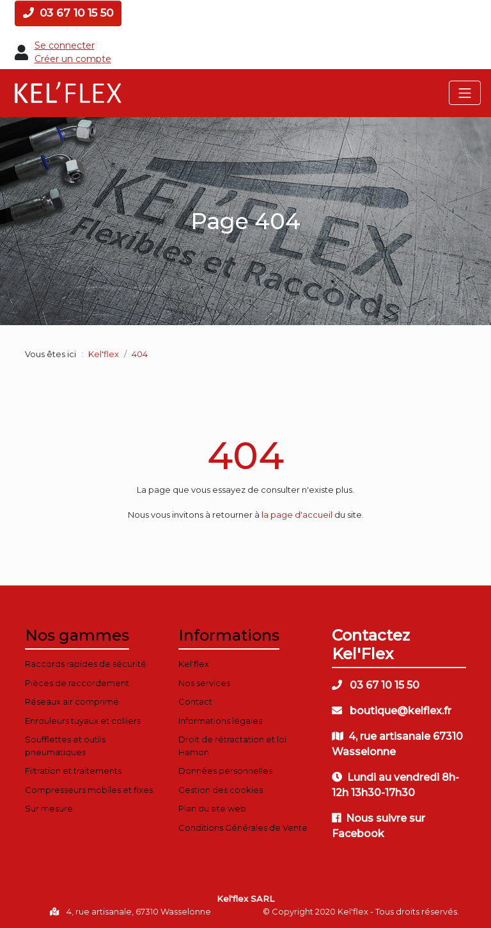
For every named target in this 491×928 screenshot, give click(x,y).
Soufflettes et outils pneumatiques (65, 745)
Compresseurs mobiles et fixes (89, 790)
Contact (195, 701)
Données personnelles (225, 770)
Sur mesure (49, 808)
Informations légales (220, 721)
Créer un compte (73, 59)
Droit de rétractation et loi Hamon (232, 745)
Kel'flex (103, 354)
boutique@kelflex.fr (391, 711)
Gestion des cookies (220, 790)
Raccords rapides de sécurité (85, 664)
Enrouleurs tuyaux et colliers (83, 721)
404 (245, 455)
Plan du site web (212, 808)
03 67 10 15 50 (68, 12)
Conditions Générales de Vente (243, 827)
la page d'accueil (296, 514)
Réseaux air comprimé (72, 701)
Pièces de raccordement (77, 683)
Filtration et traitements (73, 770)
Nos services (204, 683)
